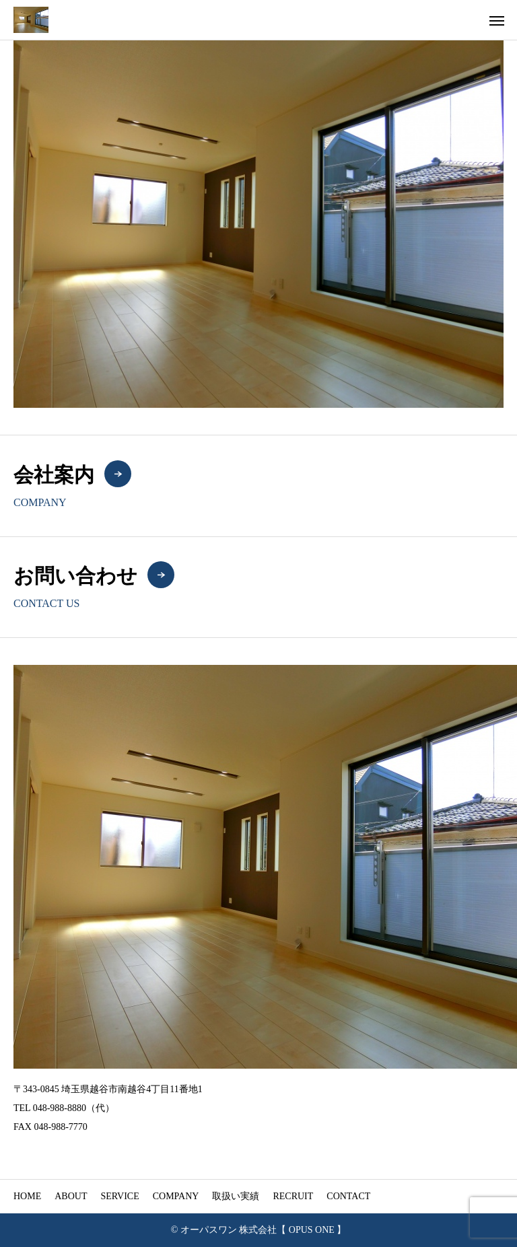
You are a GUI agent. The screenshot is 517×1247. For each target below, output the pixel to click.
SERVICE (119, 1196)
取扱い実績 (235, 1196)
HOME (27, 1196)
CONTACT (348, 1196)
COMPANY (176, 1196)
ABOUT (71, 1196)
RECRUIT (293, 1196)
